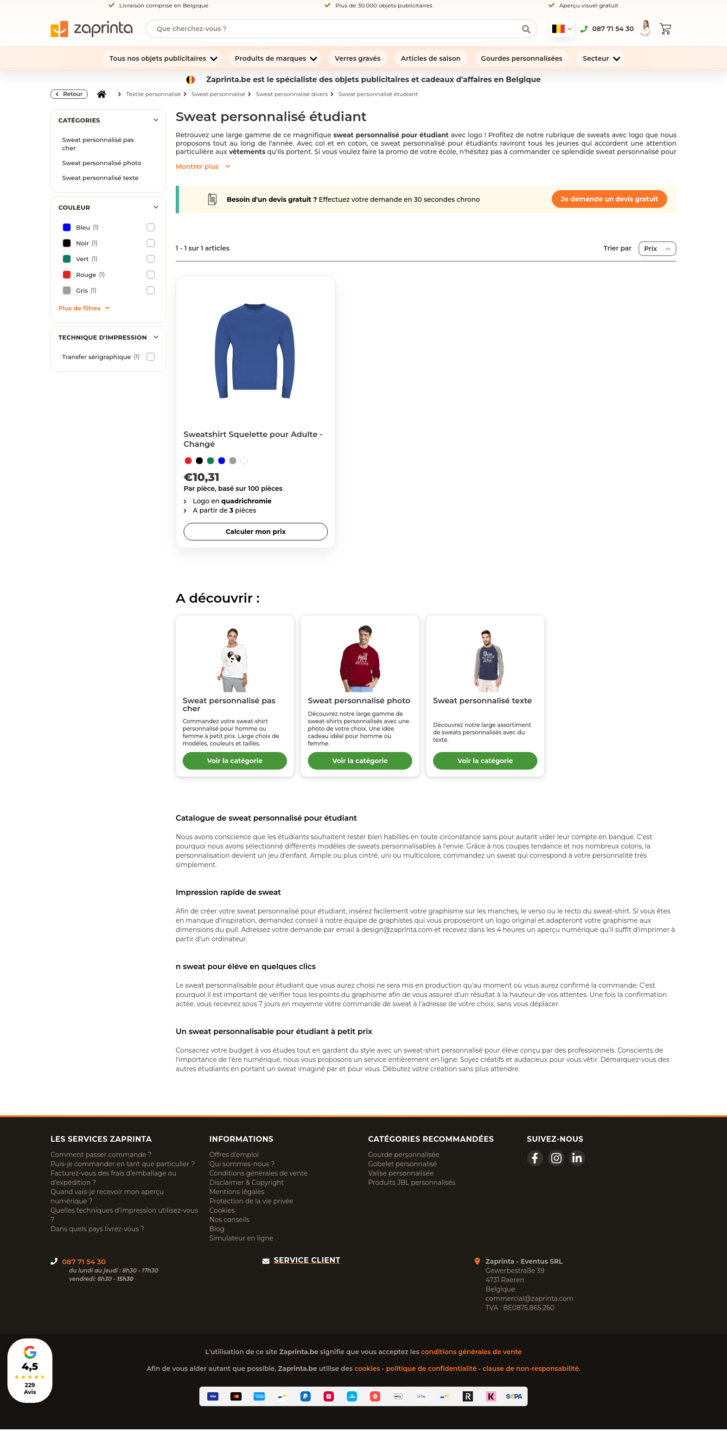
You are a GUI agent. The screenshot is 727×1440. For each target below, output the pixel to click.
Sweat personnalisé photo (101, 163)
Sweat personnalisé (218, 94)
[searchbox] (334, 29)
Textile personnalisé (153, 94)
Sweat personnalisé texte (100, 177)
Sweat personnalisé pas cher (98, 144)
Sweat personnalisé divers (292, 94)
